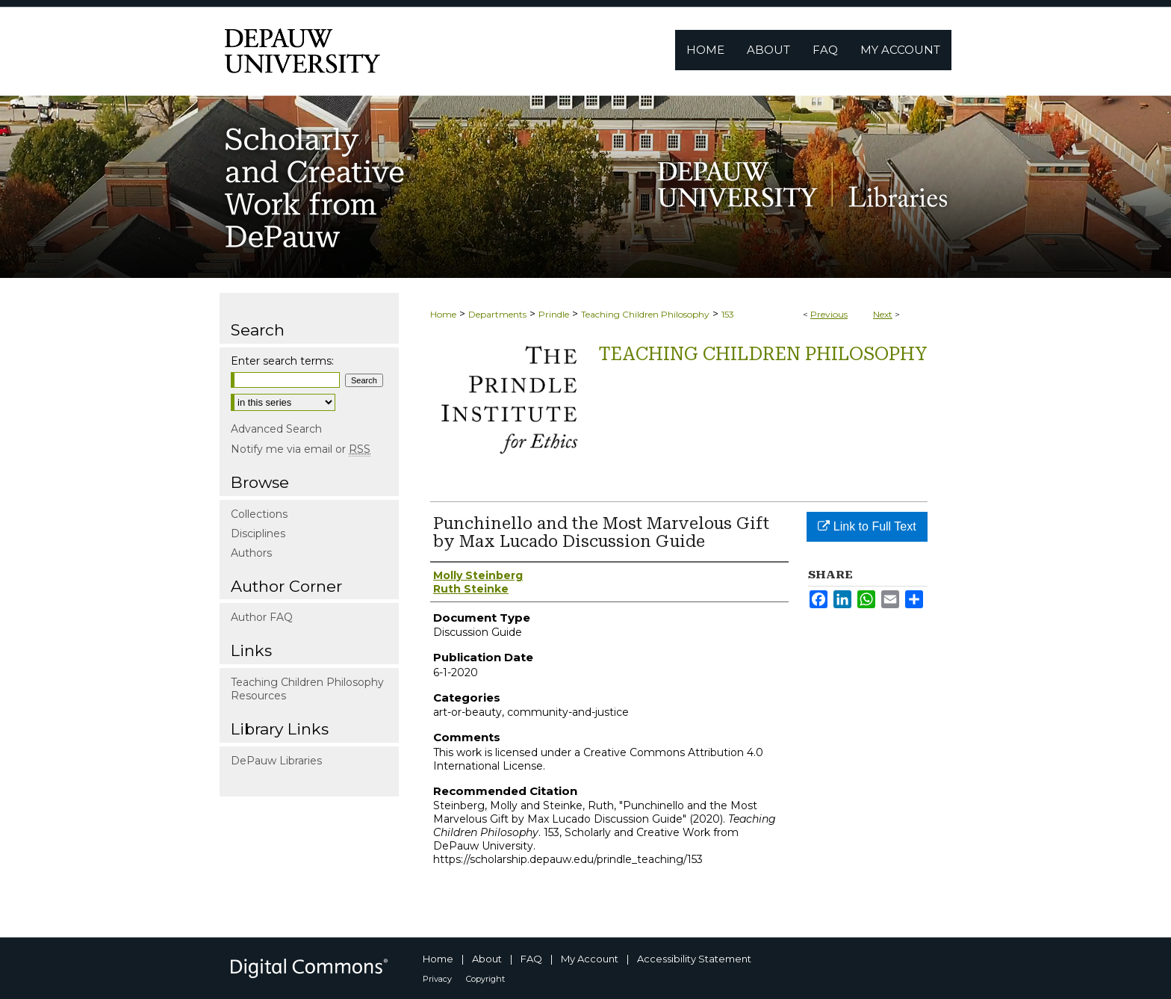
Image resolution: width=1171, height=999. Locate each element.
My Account (589, 959)
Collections (259, 514)
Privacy (437, 979)
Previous (829, 314)
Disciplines (258, 533)
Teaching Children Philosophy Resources (307, 688)
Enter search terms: (282, 361)
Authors (251, 553)
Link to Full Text (867, 526)
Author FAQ (262, 617)
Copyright (485, 979)
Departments (497, 314)
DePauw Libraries (276, 760)
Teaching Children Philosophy (645, 314)
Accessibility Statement (694, 959)
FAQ (531, 959)
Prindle (553, 314)
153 (727, 314)
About (487, 959)
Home (443, 314)
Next (882, 314)
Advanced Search (276, 429)
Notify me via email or (300, 449)
